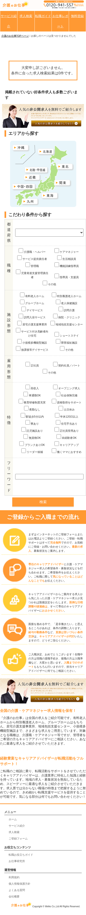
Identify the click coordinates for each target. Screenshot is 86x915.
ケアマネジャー (66, 251)
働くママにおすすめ (66, 451)
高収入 (32, 387)
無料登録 (77, 16)
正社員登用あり (66, 429)
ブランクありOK (32, 444)
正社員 (32, 364)
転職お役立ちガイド (21, 854)
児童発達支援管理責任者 (32, 274)
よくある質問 (17, 890)
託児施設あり (32, 429)
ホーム (13, 819)
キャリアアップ (66, 444)
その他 (49, 283)
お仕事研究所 (17, 861)
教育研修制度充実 (32, 401)
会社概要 (14, 896)
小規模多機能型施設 (32, 341)
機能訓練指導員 (66, 265)
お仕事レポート (60, 21)
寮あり (32, 422)
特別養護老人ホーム (66, 295)
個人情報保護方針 (19, 883)
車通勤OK (32, 394)
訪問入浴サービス (32, 316)
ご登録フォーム (18, 838)
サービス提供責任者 (32, 258)
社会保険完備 (66, 394)
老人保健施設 (66, 302)
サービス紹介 (9, 21)
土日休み (67, 408)
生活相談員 (66, 258)
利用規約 (14, 877)
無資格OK (32, 436)
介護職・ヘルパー (32, 251)
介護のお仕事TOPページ (15, 35)
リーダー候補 (32, 451)
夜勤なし (32, 408)
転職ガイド (43, 16)
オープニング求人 (66, 387)
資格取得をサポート (66, 401)
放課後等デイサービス (32, 348)
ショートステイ (66, 334)
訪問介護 (67, 309)
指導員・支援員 (66, 276)
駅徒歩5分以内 (32, 415)
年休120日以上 (66, 415)
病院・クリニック (66, 316)
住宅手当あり (66, 422)
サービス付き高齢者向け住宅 (32, 332)
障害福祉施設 (66, 341)
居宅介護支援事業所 (32, 323)
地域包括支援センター (66, 323)
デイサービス (32, 309)
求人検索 (26, 16)
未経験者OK (67, 436)
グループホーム (32, 302)
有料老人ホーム (32, 295)
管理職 (32, 265)
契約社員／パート (66, 364)
